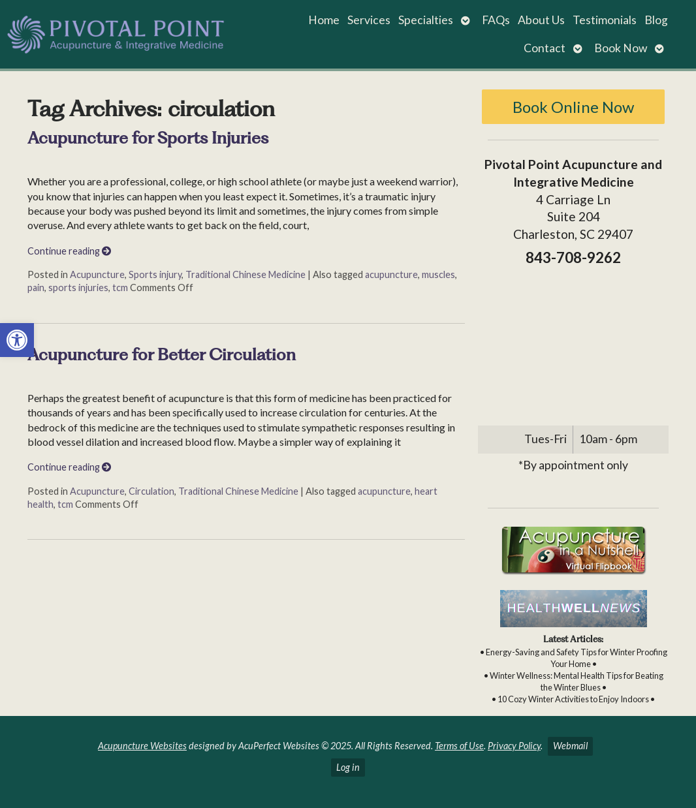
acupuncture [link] (391, 274)
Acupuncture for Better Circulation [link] (161, 354)
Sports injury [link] (155, 274)
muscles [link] (438, 274)
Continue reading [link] (69, 250)
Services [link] (368, 20)
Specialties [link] (425, 20)
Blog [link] (656, 20)
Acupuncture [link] (97, 274)
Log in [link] (348, 767)
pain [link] (35, 287)
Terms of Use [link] (459, 745)
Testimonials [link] (605, 20)
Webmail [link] (570, 745)
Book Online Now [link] (573, 106)
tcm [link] (120, 287)
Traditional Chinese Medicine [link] (245, 274)
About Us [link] (541, 20)
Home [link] (324, 20)
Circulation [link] (151, 491)
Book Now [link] (620, 48)
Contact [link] (544, 48)
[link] (17, 340)
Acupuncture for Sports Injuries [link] (147, 138)
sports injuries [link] (78, 287)
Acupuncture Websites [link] (142, 745)
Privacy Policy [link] (514, 745)
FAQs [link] (496, 20)
